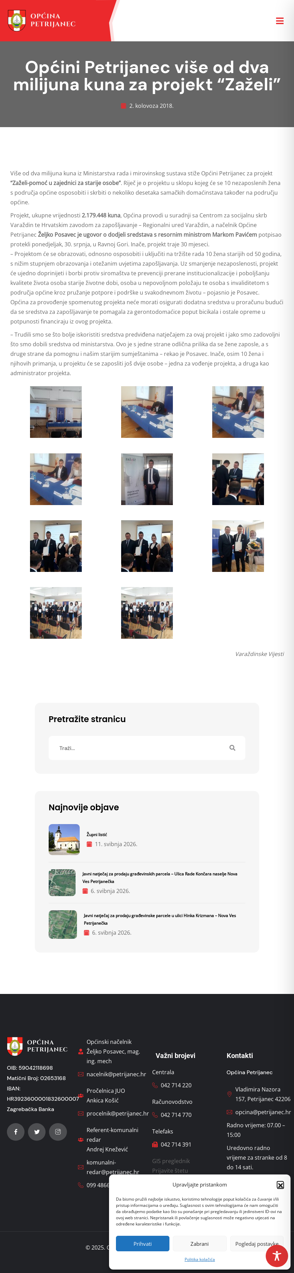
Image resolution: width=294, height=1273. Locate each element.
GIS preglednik (171, 1161)
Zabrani (199, 1243)
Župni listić (97, 835)
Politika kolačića (200, 1259)
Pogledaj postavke (256, 1243)
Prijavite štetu (170, 1170)
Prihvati (143, 1243)
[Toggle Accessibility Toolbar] (277, 1256)
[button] (280, 1184)
